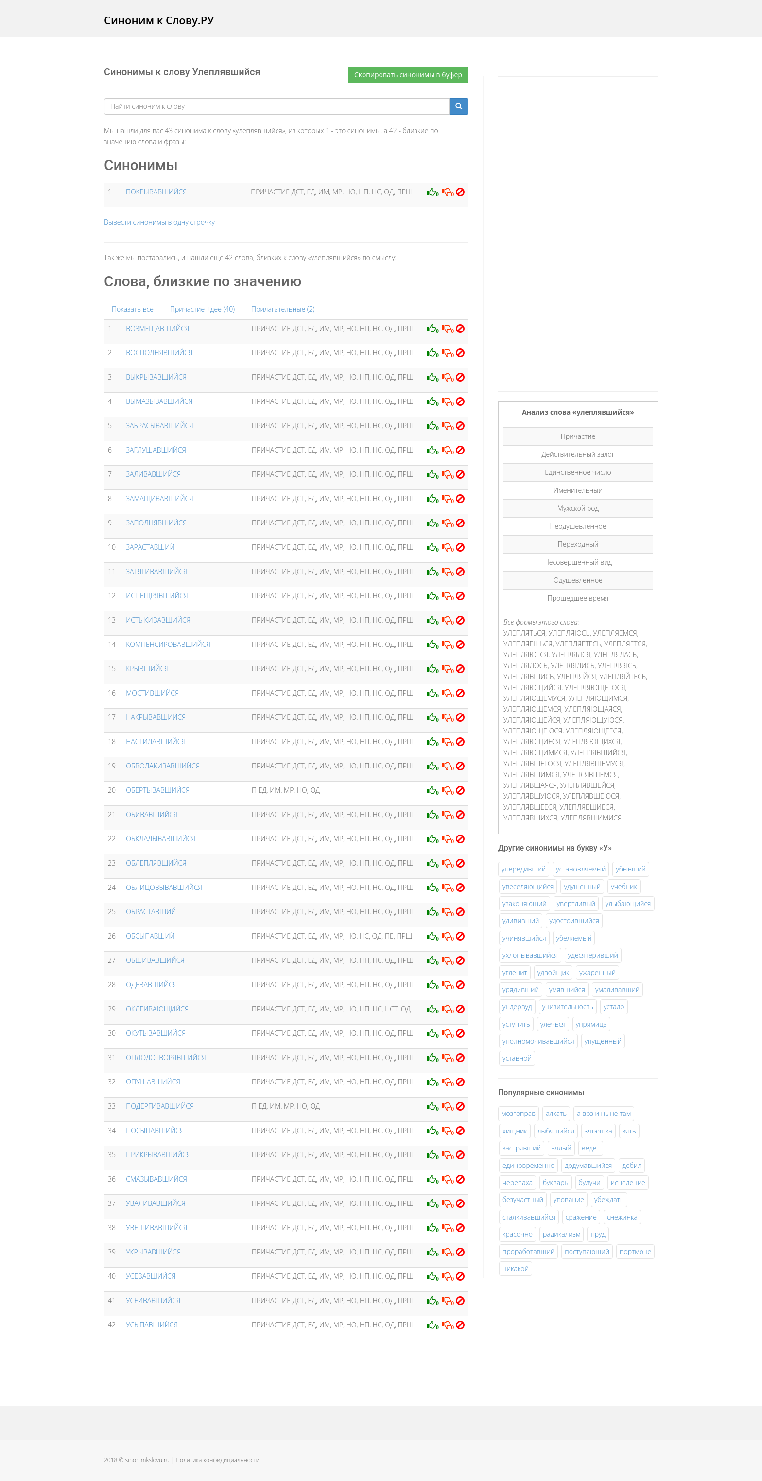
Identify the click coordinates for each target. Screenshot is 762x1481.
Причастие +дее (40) (202, 309)
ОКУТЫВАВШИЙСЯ (156, 1033)
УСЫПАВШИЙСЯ (152, 1324)
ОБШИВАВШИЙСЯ (155, 960)
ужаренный (597, 972)
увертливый (576, 903)
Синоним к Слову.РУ (159, 20)
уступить (516, 1023)
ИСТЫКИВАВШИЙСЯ (158, 620)
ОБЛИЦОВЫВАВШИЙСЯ (164, 887)
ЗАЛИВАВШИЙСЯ (153, 474)
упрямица (591, 1023)
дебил (631, 1165)
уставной (517, 1058)
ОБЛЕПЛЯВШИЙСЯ (156, 863)
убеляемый (574, 937)
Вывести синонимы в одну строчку (159, 222)
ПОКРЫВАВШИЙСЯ (156, 191)
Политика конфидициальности (218, 1460)
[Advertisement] (571, 232)
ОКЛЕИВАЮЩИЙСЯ (157, 1008)
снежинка (622, 1216)
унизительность (567, 1006)
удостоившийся (574, 920)
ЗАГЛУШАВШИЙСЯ (156, 449)
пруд (598, 1233)
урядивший (520, 989)
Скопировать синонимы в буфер (408, 74)
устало (614, 1006)
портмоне (635, 1251)
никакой (515, 1268)
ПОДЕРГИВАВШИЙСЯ (160, 1106)
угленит (514, 972)
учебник (624, 886)
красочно (517, 1233)
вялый (561, 1147)
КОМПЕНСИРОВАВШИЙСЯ (168, 644)
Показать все (133, 309)
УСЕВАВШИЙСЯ (150, 1276)
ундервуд (517, 1006)
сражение (581, 1216)
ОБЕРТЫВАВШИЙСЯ (158, 790)
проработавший (528, 1251)
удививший (520, 920)
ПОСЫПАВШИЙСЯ (155, 1130)
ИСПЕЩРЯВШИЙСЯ (157, 595)
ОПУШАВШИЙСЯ (153, 1081)
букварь (556, 1182)
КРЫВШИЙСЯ (147, 668)
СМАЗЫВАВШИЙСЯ (156, 1179)
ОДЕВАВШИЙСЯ (151, 984)
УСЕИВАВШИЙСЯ (153, 1300)
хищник (514, 1130)
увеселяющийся (528, 886)
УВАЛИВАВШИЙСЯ (155, 1203)
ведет (591, 1147)
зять (629, 1130)
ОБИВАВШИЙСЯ (151, 814)
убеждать (609, 1199)
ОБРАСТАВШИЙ (151, 911)
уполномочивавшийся (538, 1040)
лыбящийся (555, 1130)
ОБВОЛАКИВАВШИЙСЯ (163, 765)
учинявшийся (524, 937)
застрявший (521, 1147)
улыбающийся (628, 903)
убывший (630, 868)
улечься (553, 1023)
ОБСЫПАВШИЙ (150, 936)
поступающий (587, 1251)
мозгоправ (519, 1113)
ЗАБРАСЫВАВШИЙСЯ (159, 425)
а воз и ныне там (604, 1113)
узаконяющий (524, 903)
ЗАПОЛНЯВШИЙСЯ (156, 522)
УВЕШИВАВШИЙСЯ (156, 1227)
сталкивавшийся (528, 1216)
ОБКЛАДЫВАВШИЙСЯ (160, 838)
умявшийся (567, 989)
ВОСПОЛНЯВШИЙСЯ (159, 352)
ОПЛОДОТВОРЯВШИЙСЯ (166, 1057)
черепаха (517, 1182)
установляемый (581, 868)
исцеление (628, 1182)
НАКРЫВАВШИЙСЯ (156, 717)
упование (569, 1199)
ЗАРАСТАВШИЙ (150, 547)
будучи (590, 1182)
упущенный (603, 1040)
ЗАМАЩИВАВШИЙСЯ (159, 498)
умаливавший (617, 989)
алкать (556, 1113)
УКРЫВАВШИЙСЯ (153, 1251)
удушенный (582, 886)
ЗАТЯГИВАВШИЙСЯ (156, 571)
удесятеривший (593, 954)
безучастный (522, 1199)
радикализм (561, 1233)
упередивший (524, 868)
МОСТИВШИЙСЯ (152, 692)
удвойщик (553, 972)
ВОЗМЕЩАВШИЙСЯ (157, 328)
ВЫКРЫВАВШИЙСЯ (156, 377)
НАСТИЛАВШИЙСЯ (156, 741)
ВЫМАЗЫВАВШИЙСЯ (159, 401)
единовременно (528, 1165)
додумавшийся (588, 1165)
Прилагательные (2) (282, 309)
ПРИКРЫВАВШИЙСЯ (158, 1154)
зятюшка (598, 1130)
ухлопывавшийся (530, 954)
